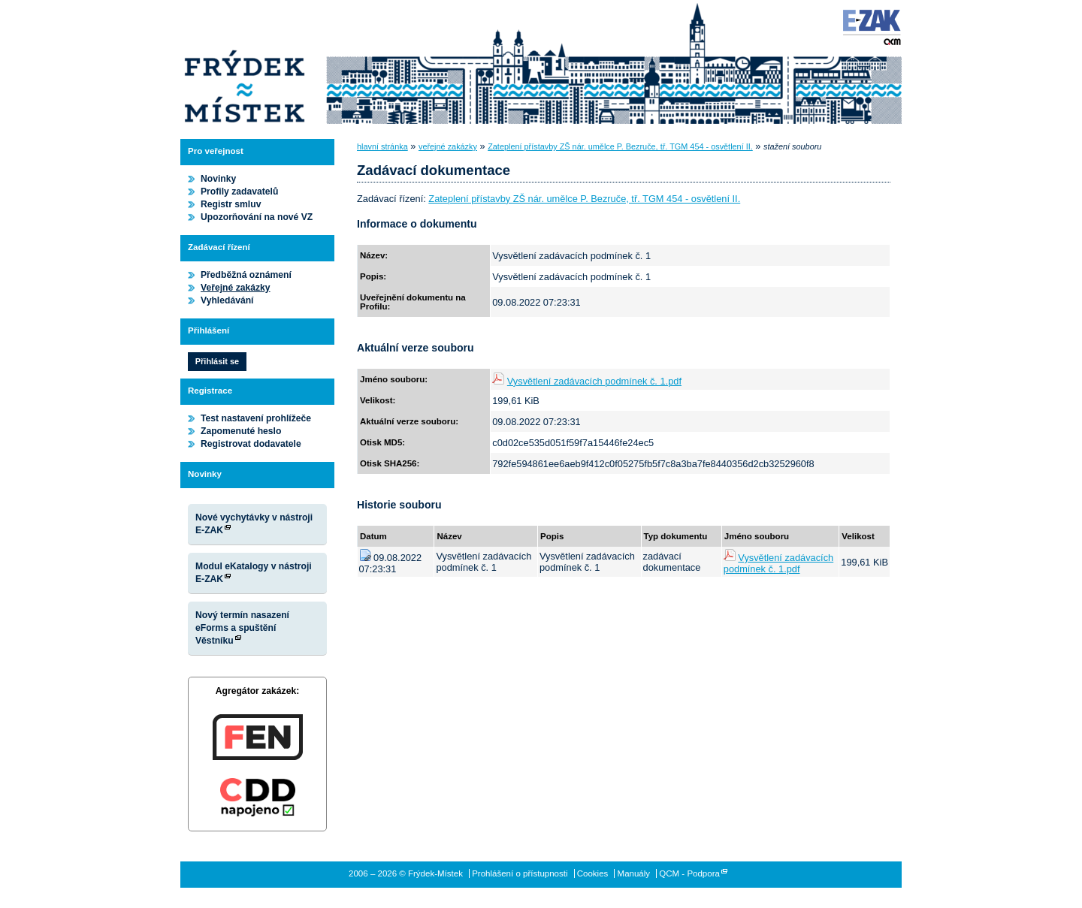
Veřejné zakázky (235, 287)
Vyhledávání (227, 300)
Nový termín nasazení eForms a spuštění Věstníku (242, 628)
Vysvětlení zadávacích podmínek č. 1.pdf (594, 381)
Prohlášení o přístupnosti (519, 873)
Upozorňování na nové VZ (257, 217)
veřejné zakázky (448, 146)
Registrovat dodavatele (251, 444)
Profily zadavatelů (239, 191)
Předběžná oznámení (246, 275)
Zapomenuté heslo (241, 431)
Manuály (634, 873)
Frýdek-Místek (244, 64)
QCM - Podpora (689, 873)
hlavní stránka (382, 146)
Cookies (593, 873)
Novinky (218, 178)
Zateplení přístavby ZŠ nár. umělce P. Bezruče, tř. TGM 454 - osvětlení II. (620, 146)
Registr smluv (231, 204)
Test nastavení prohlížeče (256, 418)
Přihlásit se (217, 361)
